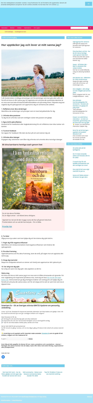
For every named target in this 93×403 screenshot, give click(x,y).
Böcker (12, 28)
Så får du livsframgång (9, 38)
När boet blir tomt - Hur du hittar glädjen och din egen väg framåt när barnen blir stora (11, 374)
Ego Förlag (43, 396)
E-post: (3, 339)
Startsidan (4, 28)
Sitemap (89, 396)
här (58, 4)
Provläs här (7, 226)
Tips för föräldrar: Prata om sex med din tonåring (53, 373)
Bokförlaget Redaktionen (29, 396)
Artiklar (19, 28)
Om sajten (37, 28)
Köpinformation (5, 400)
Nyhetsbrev (27, 28)
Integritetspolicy (17, 400)
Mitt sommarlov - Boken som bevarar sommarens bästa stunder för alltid (32, 374)
